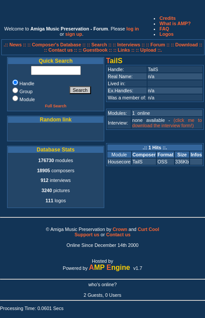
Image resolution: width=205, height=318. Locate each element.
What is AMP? (175, 23)
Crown (120, 229)
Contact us (118, 234)
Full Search (56, 106)
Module (119, 154)
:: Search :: (100, 44)
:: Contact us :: (60, 50)
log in (132, 28)
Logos (166, 34)
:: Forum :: (158, 44)
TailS (138, 161)
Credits (167, 18)
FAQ (164, 28)
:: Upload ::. (149, 50)
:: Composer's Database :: (57, 44)
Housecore (119, 161)
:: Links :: (123, 50)
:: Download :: (186, 44)
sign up (73, 34)
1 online (141, 113)
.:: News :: (15, 44)
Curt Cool (148, 229)
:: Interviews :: (129, 44)
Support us (87, 234)
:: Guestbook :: (95, 50)
